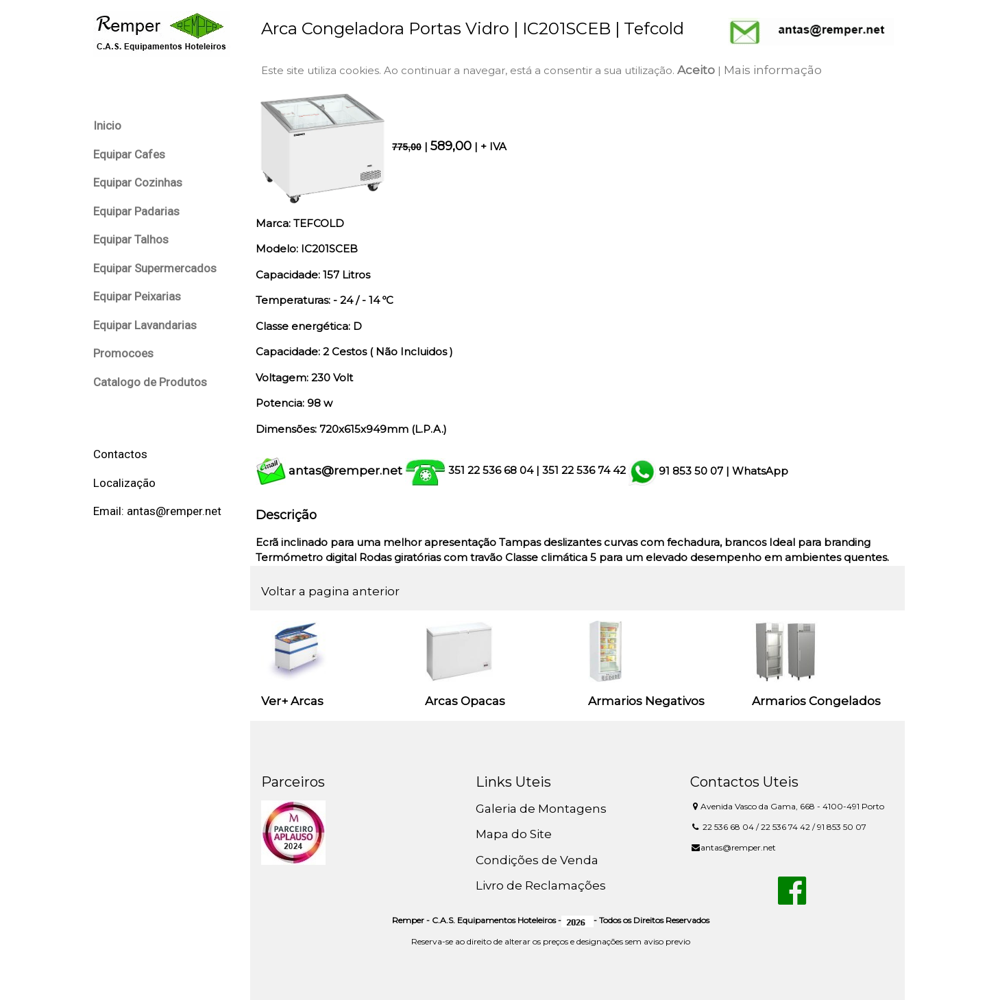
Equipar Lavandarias (145, 325)
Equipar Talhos (131, 239)
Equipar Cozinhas (137, 182)
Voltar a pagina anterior (330, 591)
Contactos (120, 454)
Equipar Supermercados (155, 268)
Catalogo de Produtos (150, 382)
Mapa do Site (514, 834)
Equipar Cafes (129, 154)
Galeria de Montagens (541, 809)
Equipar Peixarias (137, 296)
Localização (124, 483)
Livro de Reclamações (541, 885)
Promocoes (123, 353)
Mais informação (773, 70)
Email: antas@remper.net (157, 511)
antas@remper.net (345, 470)
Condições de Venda (537, 860)
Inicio (107, 125)
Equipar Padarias (136, 211)
